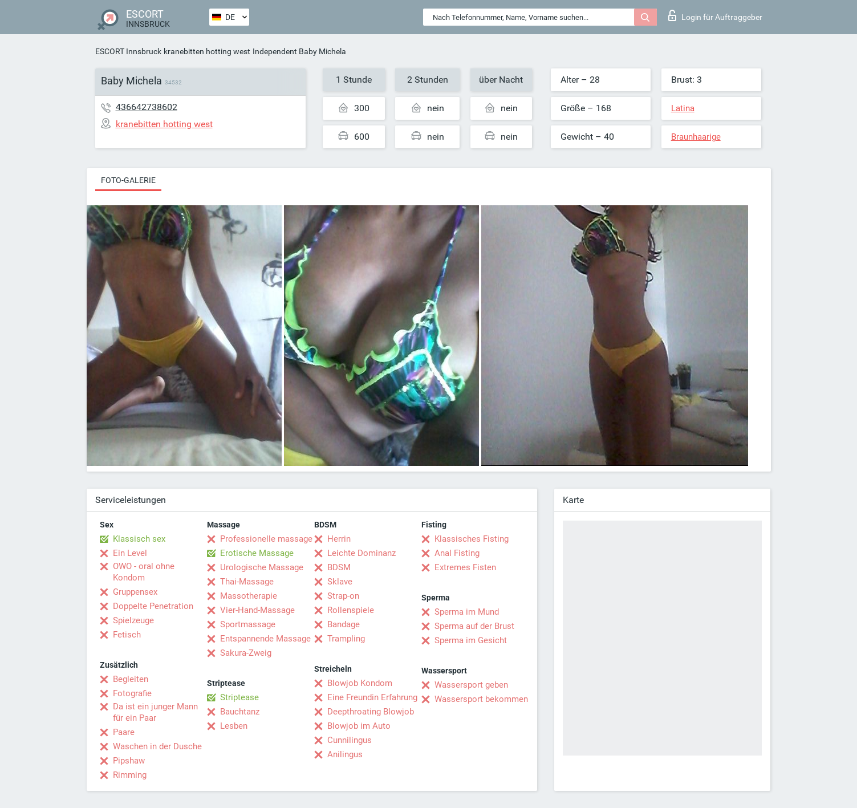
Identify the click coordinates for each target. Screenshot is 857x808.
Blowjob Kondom (359, 683)
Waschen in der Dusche (157, 746)
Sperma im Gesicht (470, 640)
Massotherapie (248, 596)
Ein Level (130, 553)
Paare (124, 732)
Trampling (346, 639)
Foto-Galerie (128, 180)
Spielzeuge (133, 620)
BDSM (339, 567)
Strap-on (343, 596)
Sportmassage (247, 624)
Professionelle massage (266, 539)
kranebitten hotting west (207, 51)
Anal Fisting (457, 553)
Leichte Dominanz (361, 553)
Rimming (130, 775)
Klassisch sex (139, 539)
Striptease (239, 697)
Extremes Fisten (465, 567)
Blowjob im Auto (359, 726)
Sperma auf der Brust (474, 626)
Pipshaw (129, 761)
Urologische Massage (261, 567)
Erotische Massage (257, 553)
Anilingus (345, 754)
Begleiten (130, 679)
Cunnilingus (349, 740)
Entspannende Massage (265, 639)
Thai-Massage (247, 581)
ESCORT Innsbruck (128, 51)
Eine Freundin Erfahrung (372, 697)
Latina (682, 108)
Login (715, 15)
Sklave (339, 581)
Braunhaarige (696, 137)
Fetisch (127, 635)
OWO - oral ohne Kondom (143, 572)
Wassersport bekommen (481, 699)
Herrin (339, 539)
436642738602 (146, 106)
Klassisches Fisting (471, 539)
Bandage (343, 624)
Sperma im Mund (466, 612)
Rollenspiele (350, 610)
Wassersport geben (471, 685)
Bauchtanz (239, 712)
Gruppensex (135, 592)
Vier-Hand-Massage (257, 610)
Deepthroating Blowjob (370, 712)
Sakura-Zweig (245, 653)
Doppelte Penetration (153, 606)
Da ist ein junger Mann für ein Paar (155, 712)
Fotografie (132, 693)
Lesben (233, 726)
